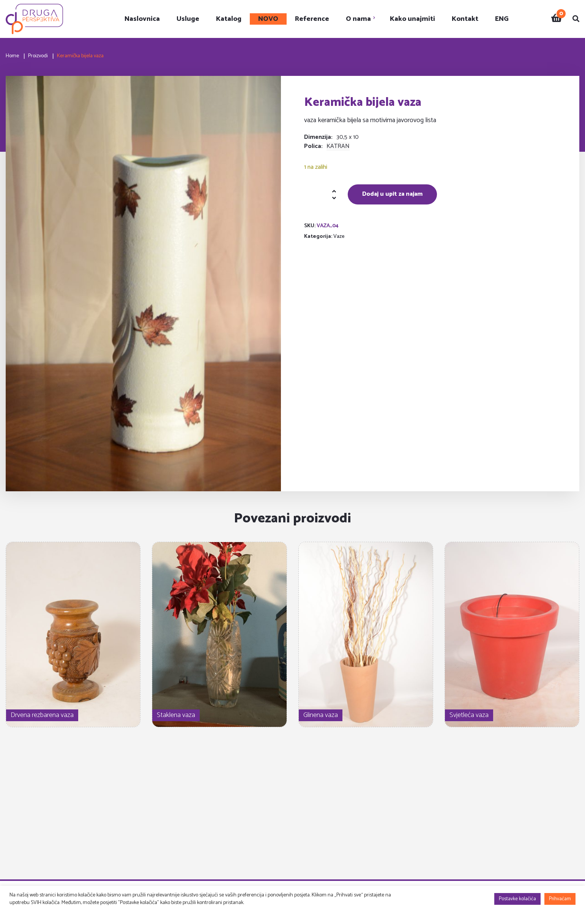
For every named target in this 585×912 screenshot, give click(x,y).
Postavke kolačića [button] (517, 899)
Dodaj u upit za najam (392, 194)
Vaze (339, 236)
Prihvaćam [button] (560, 899)
